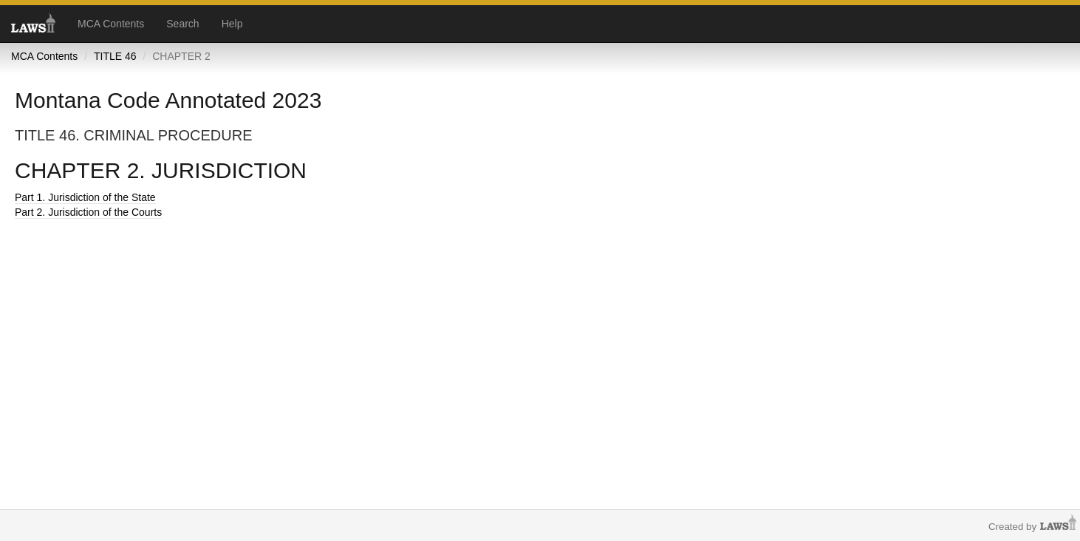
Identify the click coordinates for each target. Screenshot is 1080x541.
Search (182, 24)
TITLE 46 (115, 56)
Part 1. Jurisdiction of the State (85, 197)
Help (232, 24)
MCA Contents (111, 24)
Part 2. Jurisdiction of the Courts (88, 212)
